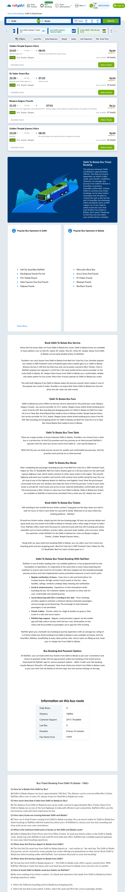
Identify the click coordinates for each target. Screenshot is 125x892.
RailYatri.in (73, 822)
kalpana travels (27, 286)
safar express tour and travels (34, 282)
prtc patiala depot (28, 278)
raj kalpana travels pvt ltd (32, 273)
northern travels (84, 286)
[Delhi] (22, 21)
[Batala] (55, 21)
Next (114, 31)
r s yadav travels (84, 278)
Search (110, 21)
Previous (6, 31)
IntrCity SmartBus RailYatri (32, 269)
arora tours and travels (87, 273)
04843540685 (103, 6)
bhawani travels (84, 282)
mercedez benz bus (86, 269)
